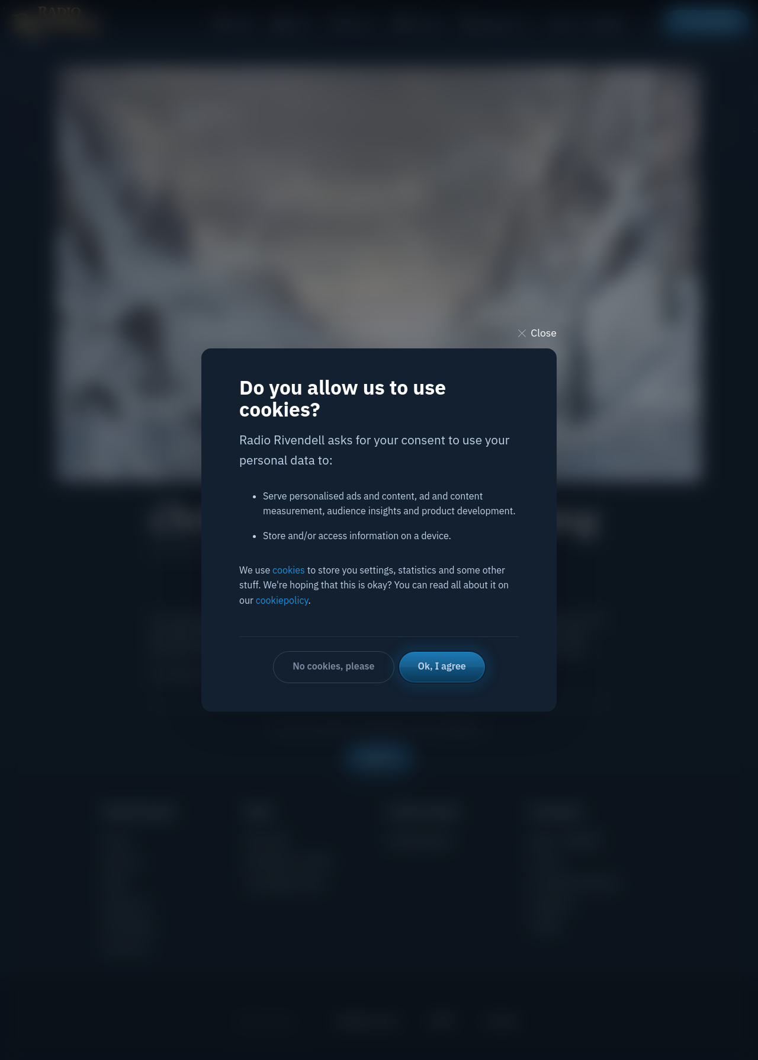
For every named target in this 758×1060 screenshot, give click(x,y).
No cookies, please (333, 666)
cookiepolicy (282, 600)
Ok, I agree (442, 666)
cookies (288, 570)
